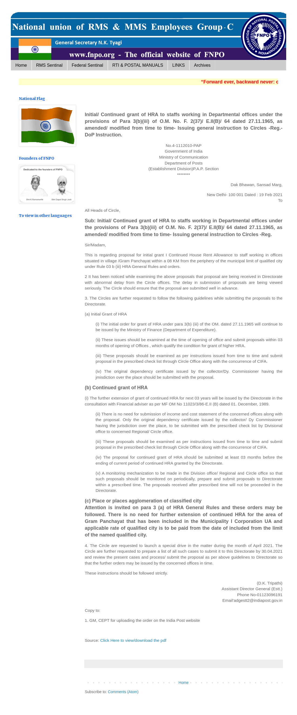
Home (21, 65)
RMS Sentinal (49, 65)
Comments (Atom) (123, 692)
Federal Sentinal (87, 65)
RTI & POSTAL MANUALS (137, 65)
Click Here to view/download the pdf (133, 640)
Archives (202, 65)
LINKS (178, 65)
